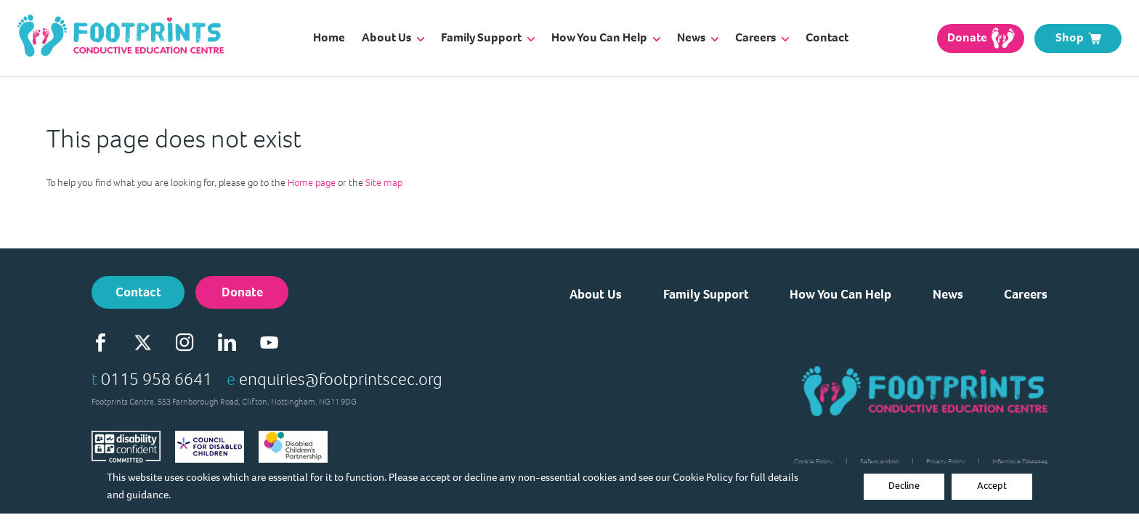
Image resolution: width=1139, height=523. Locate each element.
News (697, 37)
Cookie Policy (703, 477)
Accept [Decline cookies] (992, 485)
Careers (762, 37)
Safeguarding (879, 461)
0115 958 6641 (156, 379)
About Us (393, 37)
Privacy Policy (945, 461)
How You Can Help (605, 37)
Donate (242, 292)
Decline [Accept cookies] (904, 485)
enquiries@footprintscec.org (340, 379)
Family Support (488, 37)
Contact (827, 37)
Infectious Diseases (1019, 461)
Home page (312, 183)
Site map (383, 183)
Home (329, 37)
